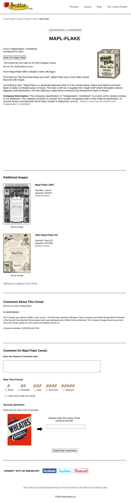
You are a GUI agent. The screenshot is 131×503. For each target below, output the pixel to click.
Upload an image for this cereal (20, 283)
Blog (99, 6)
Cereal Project (9, 19)
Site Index (83, 490)
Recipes (74, 6)
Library (87, 6)
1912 (35, 19)
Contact (40, 490)
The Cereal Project (117, 6)
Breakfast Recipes (52, 490)
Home (26, 490)
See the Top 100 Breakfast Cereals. (18, 66)
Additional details (42, 196)
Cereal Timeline (24, 19)
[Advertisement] (57, 138)
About (32, 490)
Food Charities (95, 490)
